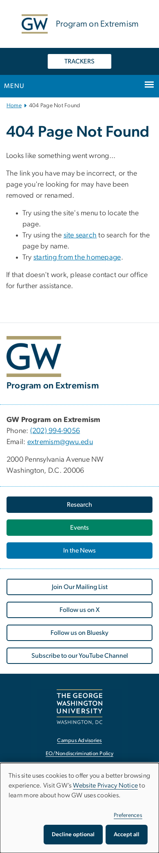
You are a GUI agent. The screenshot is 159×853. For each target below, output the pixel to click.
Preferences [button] (128, 815)
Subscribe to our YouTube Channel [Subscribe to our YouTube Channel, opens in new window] (79, 655)
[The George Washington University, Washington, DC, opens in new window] (79, 706)
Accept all (126, 834)
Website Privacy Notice (105, 785)
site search (80, 235)
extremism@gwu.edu (60, 442)
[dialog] (79, 808)
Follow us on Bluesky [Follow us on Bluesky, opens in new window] (79, 633)
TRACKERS (79, 61)
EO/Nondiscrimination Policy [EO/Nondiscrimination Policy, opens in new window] (79, 753)
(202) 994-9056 (55, 431)
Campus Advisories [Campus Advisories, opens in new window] (79, 740)
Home (14, 105)
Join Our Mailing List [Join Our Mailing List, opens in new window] (80, 587)
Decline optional (73, 834)
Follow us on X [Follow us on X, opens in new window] (79, 610)
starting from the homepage (77, 257)
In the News (79, 550)
